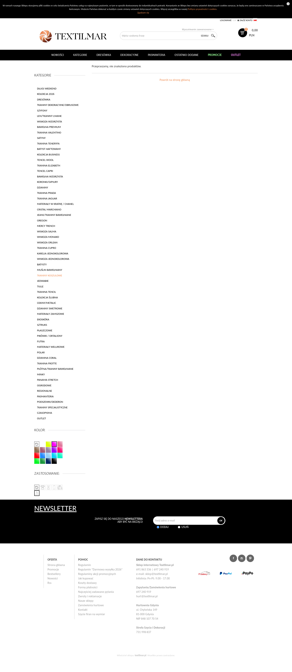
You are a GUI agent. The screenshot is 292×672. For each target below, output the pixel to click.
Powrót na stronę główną (175, 80)
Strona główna (56, 565)
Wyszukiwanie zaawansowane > (197, 29)
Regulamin (84, 565)
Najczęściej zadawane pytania (96, 592)
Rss (49, 583)
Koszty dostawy (87, 583)
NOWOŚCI (57, 55)
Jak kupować (85, 578)
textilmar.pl (140, 655)
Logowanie (225, 20)
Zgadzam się (143, 12)
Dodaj (164, 527)
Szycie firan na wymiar (91, 614)
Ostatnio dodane (186, 55)
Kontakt (83, 609)
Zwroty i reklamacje (90, 596)
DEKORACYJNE (129, 55)
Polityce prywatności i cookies (202, 9)
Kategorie (80, 55)
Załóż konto (245, 20)
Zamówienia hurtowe (91, 605)
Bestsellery (54, 574)
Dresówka (103, 55)
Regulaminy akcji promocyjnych (97, 574)
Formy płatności (87, 587)
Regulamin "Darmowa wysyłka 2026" (100, 569)
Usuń (184, 527)
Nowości (52, 578)
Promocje (53, 569)
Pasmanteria (156, 55)
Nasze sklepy (85, 600)
